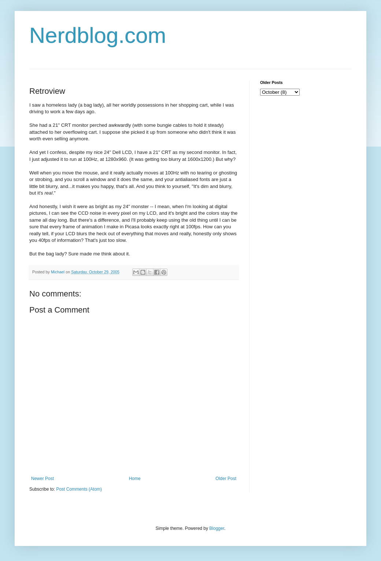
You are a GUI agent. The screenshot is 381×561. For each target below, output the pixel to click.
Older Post (225, 478)
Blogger (216, 528)
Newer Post (42, 478)
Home (135, 478)
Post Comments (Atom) (79, 489)
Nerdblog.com (97, 35)
